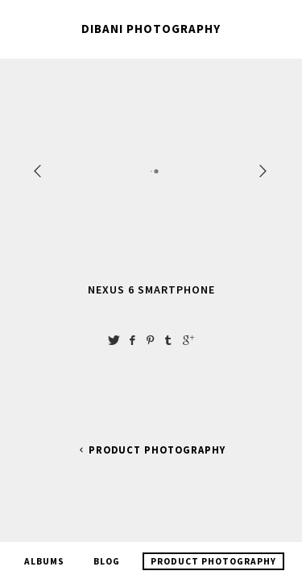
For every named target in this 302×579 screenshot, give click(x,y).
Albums (44, 552)
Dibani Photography (151, 28)
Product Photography (151, 450)
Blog (106, 552)
